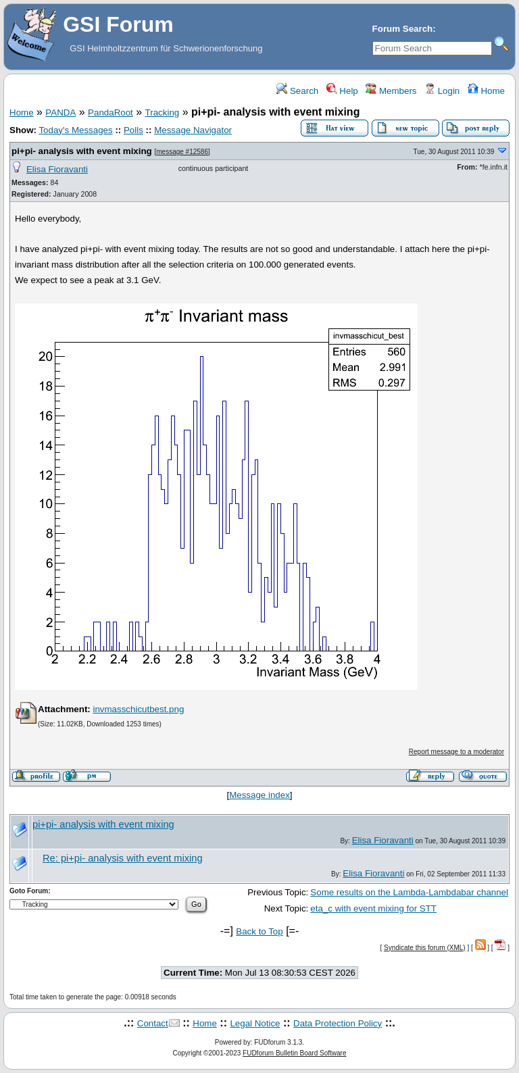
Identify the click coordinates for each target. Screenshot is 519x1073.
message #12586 (182, 151)
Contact (152, 1023)
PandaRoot (110, 112)
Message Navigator (193, 130)
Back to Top (259, 931)
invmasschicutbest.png (138, 709)
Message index (259, 795)
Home (486, 91)
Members (391, 91)
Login (442, 91)
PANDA (60, 112)
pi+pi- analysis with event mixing (81, 151)
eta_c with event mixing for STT (373, 908)
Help (342, 91)
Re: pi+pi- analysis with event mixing (123, 858)
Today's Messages (75, 130)
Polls (133, 130)
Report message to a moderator (456, 751)
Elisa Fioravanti (57, 169)
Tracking (162, 112)
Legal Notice (255, 1023)
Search (297, 91)
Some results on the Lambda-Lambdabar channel (409, 892)
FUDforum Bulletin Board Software (294, 1053)
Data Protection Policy (337, 1023)
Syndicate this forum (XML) (425, 947)
